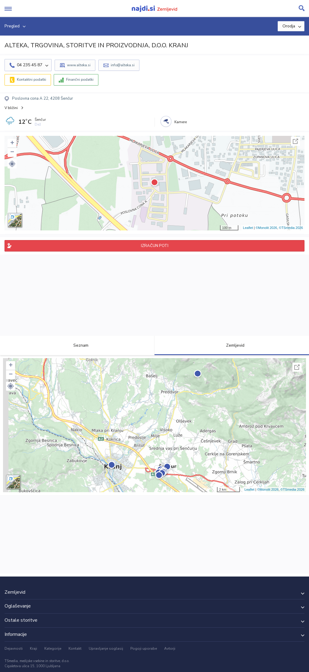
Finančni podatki (80, 79)
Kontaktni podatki (31, 79)
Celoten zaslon (295, 141)
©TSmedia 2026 (291, 228)
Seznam (77, 345)
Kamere (180, 122)
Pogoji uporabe (143, 648)
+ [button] (12, 143)
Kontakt (74, 648)
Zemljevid (231, 345)
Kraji (33, 648)
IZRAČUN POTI (154, 245)
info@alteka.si (123, 65)
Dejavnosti (14, 648)
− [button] (12, 152)
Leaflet (248, 228)
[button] (12, 163)
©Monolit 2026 (266, 228)
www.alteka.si (79, 65)
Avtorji (169, 648)
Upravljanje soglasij (106, 648)
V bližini (11, 107)
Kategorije (52, 648)
